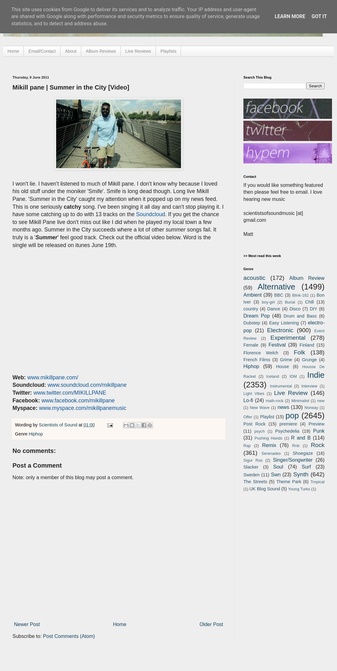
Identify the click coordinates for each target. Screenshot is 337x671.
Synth (300, 474)
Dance (273, 308)
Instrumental (281, 386)
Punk (319, 431)
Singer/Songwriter (293, 460)
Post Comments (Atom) (69, 636)
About (71, 51)
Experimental (288, 337)
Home (13, 51)
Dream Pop (256, 315)
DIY (313, 308)
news (283, 407)
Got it (319, 16)
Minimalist (300, 400)
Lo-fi (248, 400)
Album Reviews (101, 51)
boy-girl (268, 302)
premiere (288, 423)
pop (292, 415)
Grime (286, 359)
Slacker (250, 466)
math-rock (274, 400)
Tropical (317, 481)
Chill (309, 301)
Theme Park (288, 481)
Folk (299, 352)
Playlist (267, 416)
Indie (316, 375)
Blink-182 (300, 295)
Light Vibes (253, 393)
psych (259, 431)
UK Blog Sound (264, 488)
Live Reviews (138, 51)
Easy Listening (284, 322)
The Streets (255, 481)
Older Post (211, 624)
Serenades (271, 453)
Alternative (276, 286)
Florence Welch (260, 352)
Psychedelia (287, 431)
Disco (294, 308)
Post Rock (254, 423)
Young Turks (299, 489)
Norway (311, 407)
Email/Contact (42, 51)
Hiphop (36, 433)
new (321, 400)
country (250, 308)
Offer (247, 417)
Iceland (272, 376)
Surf (306, 466)
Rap (247, 445)
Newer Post (27, 624)
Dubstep (251, 322)
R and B (301, 437)
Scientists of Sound (59, 424)
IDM (293, 376)
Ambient (252, 295)
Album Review (307, 278)
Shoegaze (303, 453)
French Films (256, 359)
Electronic (280, 330)
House (282, 366)
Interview (309, 386)
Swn (276, 474)
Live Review (291, 393)
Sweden (251, 474)
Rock (318, 445)
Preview (317, 423)
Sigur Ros (252, 460)
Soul (278, 466)
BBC (278, 295)
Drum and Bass (300, 316)
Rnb (295, 445)
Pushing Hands (268, 438)
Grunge (309, 359)
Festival (277, 345)
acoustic (254, 278)
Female (250, 345)
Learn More (290, 16)
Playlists (168, 51)
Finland (307, 345)
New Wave (260, 407)
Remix (269, 445)
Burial (290, 302)
